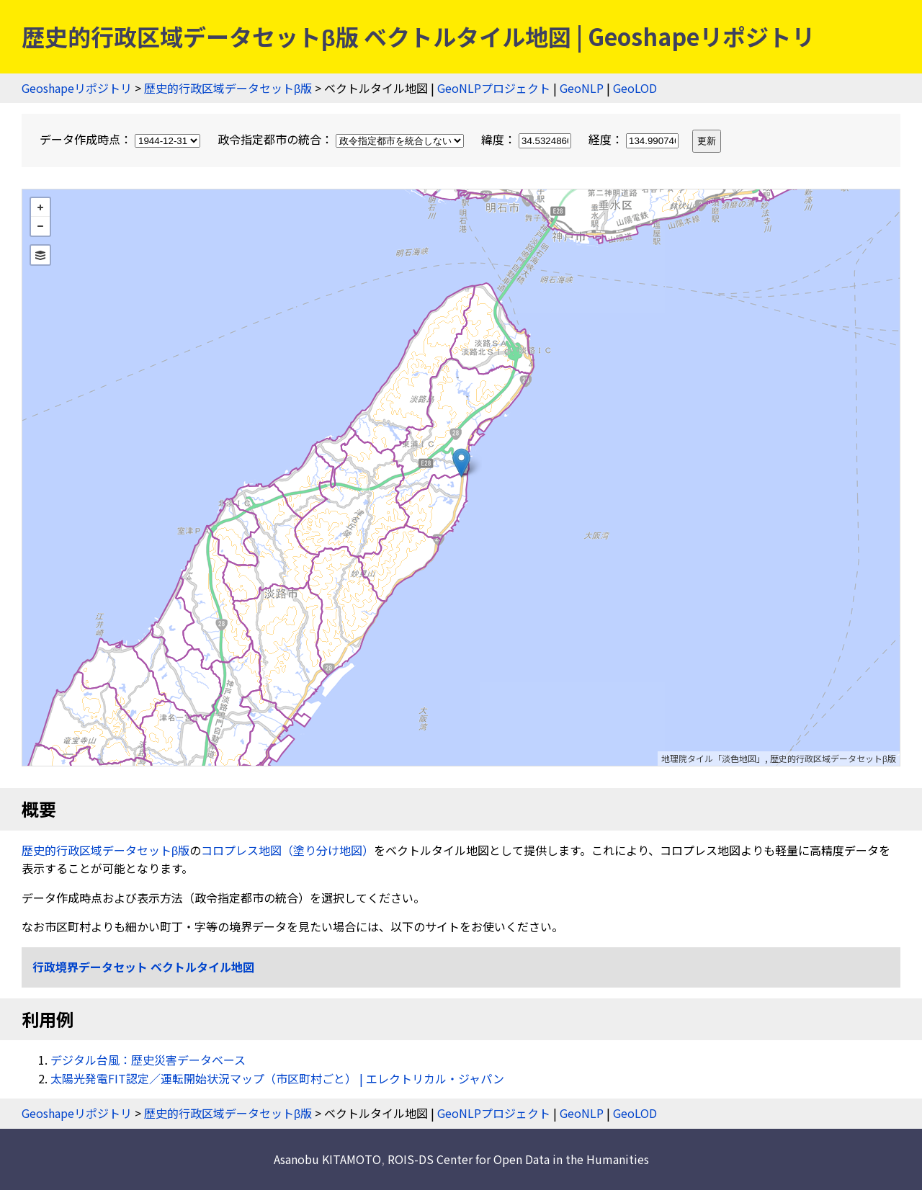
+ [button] (40, 207)
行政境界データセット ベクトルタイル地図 (143, 966)
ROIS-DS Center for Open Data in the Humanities (518, 1159)
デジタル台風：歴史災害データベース (148, 1059)
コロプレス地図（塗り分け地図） (287, 850)
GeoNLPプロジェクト (493, 88)
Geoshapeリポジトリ (77, 88)
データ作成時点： (121, 139)
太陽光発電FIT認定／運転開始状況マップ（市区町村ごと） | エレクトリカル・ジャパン (277, 1078)
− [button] (40, 226)
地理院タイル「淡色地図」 (713, 758)
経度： (634, 139)
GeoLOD (635, 88)
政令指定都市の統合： (342, 139)
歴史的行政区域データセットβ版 (228, 88)
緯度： (527, 139)
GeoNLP (582, 88)
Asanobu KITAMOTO (327, 1159)
